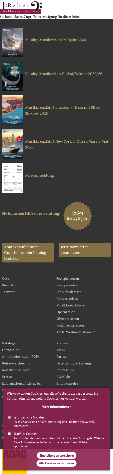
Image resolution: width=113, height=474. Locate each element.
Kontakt (62, 343)
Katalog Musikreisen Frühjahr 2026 (55, 39)
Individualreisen (69, 292)
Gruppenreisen (67, 285)
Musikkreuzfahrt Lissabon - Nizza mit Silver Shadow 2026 (63, 110)
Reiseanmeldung (39, 175)
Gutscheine (10, 350)
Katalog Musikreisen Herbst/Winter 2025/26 (63, 73)
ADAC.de (63, 377)
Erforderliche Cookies (28, 422)
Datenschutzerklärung (73, 363)
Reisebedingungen (16, 370)
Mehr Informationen (56, 412)
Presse (7, 377)
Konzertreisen (67, 298)
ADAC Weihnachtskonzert (76, 332)
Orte (5, 278)
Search (107, 7)
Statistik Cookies (25, 439)
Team (60, 350)
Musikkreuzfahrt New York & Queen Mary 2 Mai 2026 (66, 144)
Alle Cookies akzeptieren (56, 468)
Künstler (8, 285)
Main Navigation (96, 7)
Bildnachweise (67, 383)
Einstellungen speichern (56, 461)
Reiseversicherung (16, 363)
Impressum (65, 370)
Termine (8, 292)
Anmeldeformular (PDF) (20, 356)
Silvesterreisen (67, 318)
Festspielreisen (67, 278)
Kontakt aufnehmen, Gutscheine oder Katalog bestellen (25, 252)
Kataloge (9, 343)
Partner (62, 356)
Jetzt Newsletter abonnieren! (74, 249)
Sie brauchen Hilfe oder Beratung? (31, 213)
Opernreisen (65, 312)
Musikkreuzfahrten (71, 305)
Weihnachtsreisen (70, 325)
